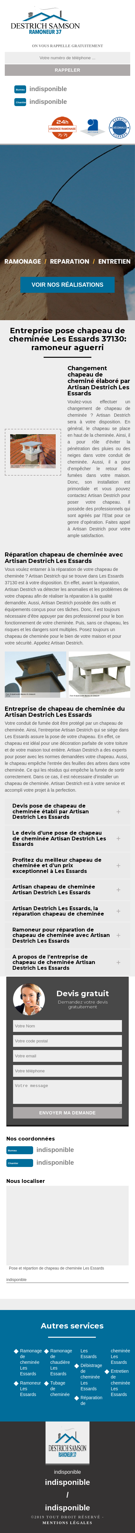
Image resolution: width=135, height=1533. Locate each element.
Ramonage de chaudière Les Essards (60, 1362)
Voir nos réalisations (67, 285)
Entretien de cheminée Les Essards (120, 1383)
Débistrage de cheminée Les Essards (90, 1377)
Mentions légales (67, 1523)
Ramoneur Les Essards (29, 1388)
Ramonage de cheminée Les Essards (29, 1362)
